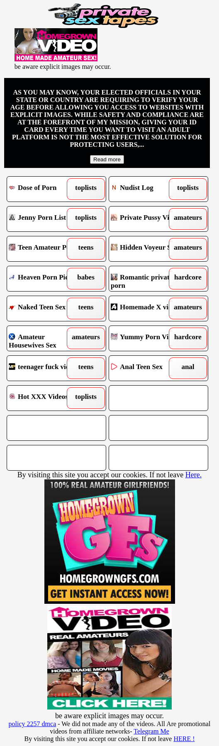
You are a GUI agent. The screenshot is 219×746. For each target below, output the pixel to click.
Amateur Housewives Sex (44, 338)
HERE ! (184, 738)
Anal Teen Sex (146, 368)
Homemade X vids (146, 308)
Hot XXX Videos (44, 398)
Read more (107, 159)
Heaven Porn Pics (44, 278)
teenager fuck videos (44, 368)
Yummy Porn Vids (146, 338)
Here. (193, 475)
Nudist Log (146, 189)
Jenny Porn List (44, 219)
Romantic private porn (146, 278)
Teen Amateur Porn (44, 249)
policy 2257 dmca (32, 723)
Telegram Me (151, 731)
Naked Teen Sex (44, 308)
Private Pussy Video (146, 219)
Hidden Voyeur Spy (146, 249)
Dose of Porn (44, 189)
